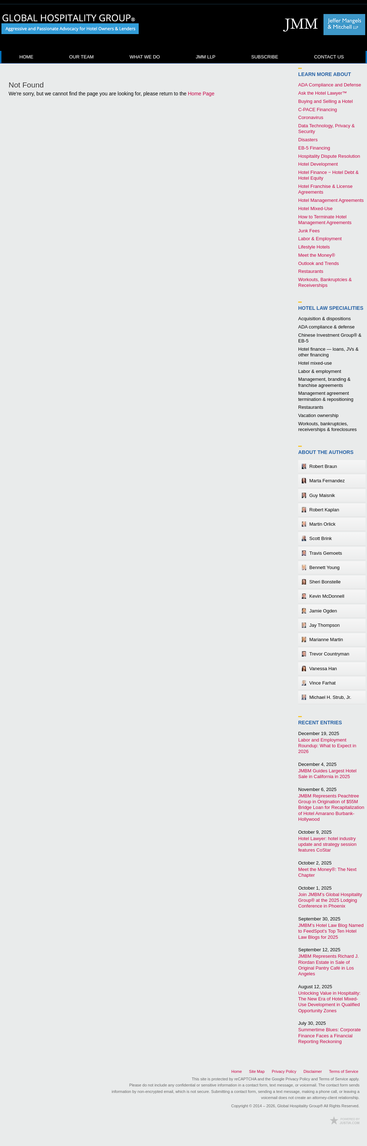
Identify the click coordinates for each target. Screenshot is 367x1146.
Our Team (81, 57)
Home (26, 57)
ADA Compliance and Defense (329, 84)
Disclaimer (313, 1071)
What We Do (144, 57)
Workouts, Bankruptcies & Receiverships (325, 282)
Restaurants (310, 271)
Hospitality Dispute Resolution (329, 156)
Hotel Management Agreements (331, 200)
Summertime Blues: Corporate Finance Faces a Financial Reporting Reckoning (329, 1035)
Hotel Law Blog (70, 24)
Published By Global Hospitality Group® (322, 24)
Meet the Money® (316, 255)
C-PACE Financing (317, 109)
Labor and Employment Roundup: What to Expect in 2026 (327, 745)
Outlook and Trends (318, 263)
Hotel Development (318, 164)
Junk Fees (309, 230)
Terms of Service (343, 1071)
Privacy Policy (284, 1071)
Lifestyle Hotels (314, 247)
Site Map (256, 1071)
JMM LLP (205, 57)
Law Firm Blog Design (345, 1120)
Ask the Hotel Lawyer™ (322, 93)
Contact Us (329, 57)
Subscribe (264, 57)
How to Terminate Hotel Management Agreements (325, 219)
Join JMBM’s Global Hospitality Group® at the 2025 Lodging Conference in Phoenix (330, 900)
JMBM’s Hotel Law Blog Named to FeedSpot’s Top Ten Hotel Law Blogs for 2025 (331, 931)
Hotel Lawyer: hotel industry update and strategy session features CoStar (327, 844)
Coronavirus (310, 117)
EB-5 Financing (314, 148)
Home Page (201, 93)
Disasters (308, 139)
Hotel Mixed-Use (315, 208)
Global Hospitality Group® (300, 1106)
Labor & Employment (320, 238)
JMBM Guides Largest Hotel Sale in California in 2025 (327, 773)
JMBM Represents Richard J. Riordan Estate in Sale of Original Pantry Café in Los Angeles (328, 964)
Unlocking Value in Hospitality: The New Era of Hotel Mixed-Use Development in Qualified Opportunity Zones (329, 1001)
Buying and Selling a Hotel (325, 101)
